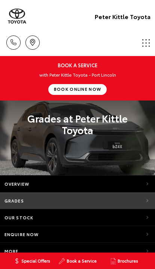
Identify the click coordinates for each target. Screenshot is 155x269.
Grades (14, 201)
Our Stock (18, 217)
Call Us (13, 41)
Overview (16, 184)
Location (32, 41)
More (11, 251)
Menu (146, 42)
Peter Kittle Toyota (123, 16)
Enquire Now (21, 234)
